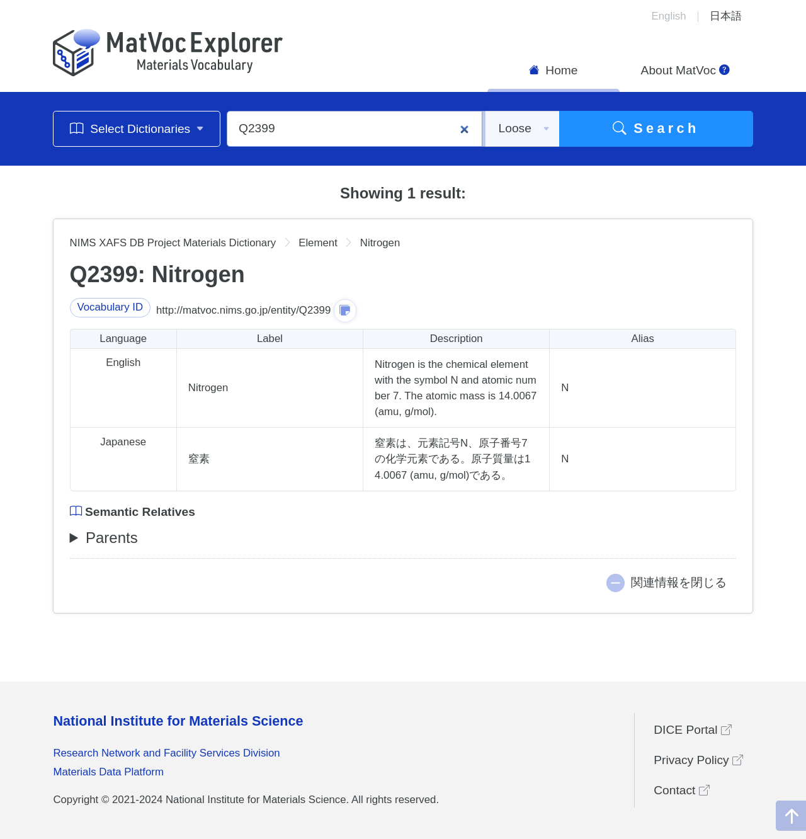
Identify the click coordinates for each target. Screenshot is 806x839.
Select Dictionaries (137, 128)
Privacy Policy (698, 760)
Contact (681, 790)
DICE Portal (693, 729)
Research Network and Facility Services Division (166, 753)
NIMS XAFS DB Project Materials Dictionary (173, 243)
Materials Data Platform (108, 772)
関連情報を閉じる (679, 582)
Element (318, 243)
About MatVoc (685, 70)
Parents (112, 537)
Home (553, 70)
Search (656, 128)
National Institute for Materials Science (178, 721)
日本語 (726, 16)
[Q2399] (354, 129)
